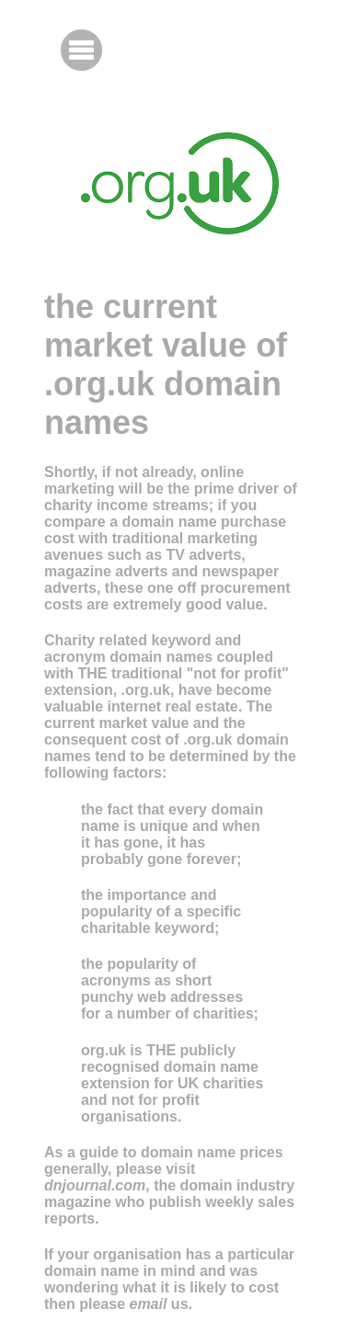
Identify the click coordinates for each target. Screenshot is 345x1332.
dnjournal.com (94, 1185)
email (148, 1304)
